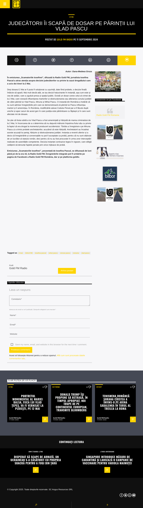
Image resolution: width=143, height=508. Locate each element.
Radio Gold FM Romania (107, 115)
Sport (99, 387)
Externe (56, 387)
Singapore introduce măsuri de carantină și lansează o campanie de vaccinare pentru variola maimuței (107, 460)
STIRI (71, 17)
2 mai (21, 253)
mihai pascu (53, 253)
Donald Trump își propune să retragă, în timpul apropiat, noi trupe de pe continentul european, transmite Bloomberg (71, 402)
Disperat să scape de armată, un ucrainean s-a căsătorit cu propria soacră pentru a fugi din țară (36, 460)
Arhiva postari (67, 271)
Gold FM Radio (65, 40)
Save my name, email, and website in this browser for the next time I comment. (51, 345)
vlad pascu (85, 253)
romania (76, 253)
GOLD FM (28, 253)
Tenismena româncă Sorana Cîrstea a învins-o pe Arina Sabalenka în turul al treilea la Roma (115, 402)
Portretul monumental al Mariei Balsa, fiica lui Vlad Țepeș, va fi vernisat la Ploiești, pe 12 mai (28, 402)
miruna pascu (65, 253)
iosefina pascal (40, 253)
